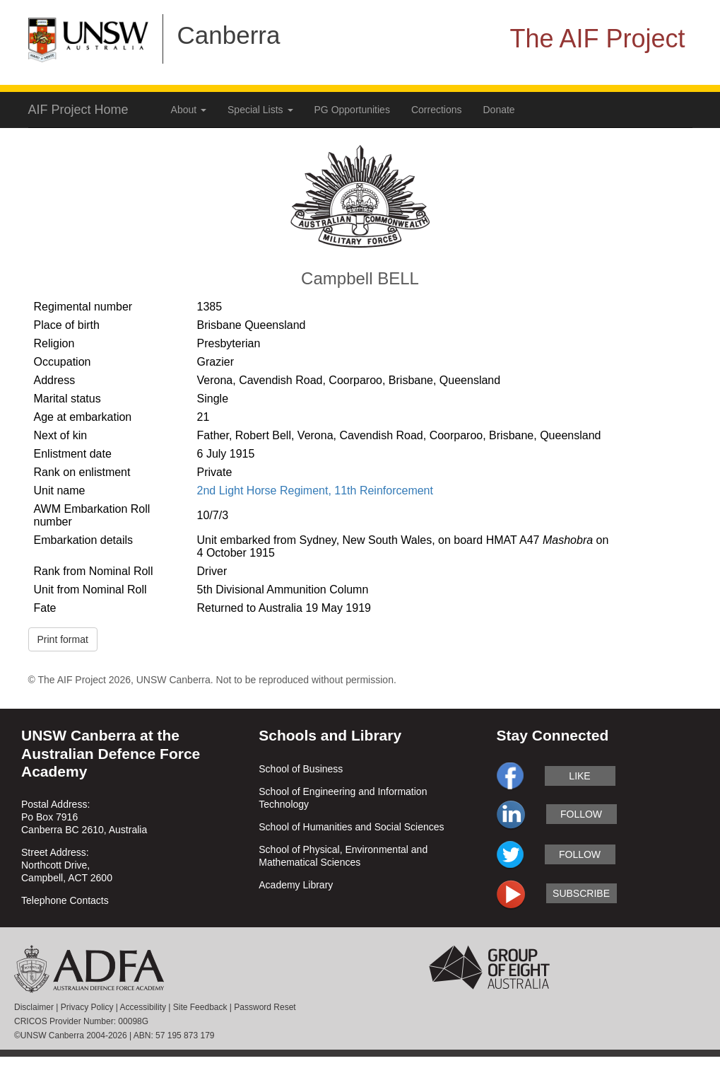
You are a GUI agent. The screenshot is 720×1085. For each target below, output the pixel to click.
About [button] (188, 109)
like (579, 776)
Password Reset (264, 1007)
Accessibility (143, 1007)
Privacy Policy (87, 1007)
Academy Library (296, 884)
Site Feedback (200, 1007)
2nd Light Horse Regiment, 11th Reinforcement (315, 491)
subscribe (581, 893)
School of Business (301, 768)
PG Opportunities (352, 109)
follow (581, 814)
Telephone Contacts (65, 900)
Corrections (436, 109)
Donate (499, 109)
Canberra (229, 35)
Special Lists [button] (260, 109)
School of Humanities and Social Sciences (351, 826)
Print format (62, 639)
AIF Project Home (78, 110)
